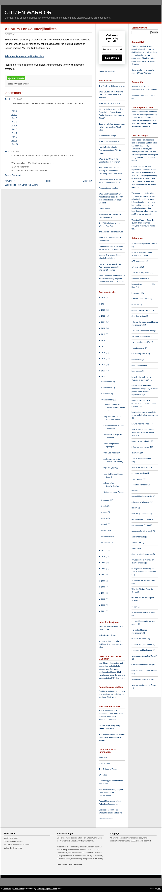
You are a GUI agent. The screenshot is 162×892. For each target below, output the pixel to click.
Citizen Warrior (28, 12)
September (108, 400)
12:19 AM (17, 99)
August (107, 500)
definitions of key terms (141, 310)
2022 (103, 316)
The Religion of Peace (108, 769)
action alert (136, 267)
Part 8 (14, 137)
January (107, 542)
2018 (103, 340)
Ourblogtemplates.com (47, 889)
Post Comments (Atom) (27, 185)
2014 (103, 365)
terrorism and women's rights (143, 612)
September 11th (138, 537)
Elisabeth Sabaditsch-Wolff (143, 331)
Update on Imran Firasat (114, 492)
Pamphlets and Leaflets (108, 188)
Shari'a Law (137, 543)
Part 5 (14, 125)
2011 (103, 550)
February (107, 536)
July (105, 506)
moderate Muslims (139, 473)
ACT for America (139, 261)
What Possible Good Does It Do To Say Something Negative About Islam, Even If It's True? (112, 279)
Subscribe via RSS (107, 71)
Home (49, 181)
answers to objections (141, 273)
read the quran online (141, 514)
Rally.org (147, 49)
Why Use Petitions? (112, 453)
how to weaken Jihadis (141, 441)
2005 (103, 587)
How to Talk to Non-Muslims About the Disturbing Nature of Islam (144, 433)
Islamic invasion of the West (143, 459)
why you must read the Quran (144, 685)
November (108, 388)
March (106, 530)
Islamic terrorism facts (141, 467)
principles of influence (141, 502)
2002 (103, 605)
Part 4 (14, 122)
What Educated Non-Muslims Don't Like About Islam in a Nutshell (111, 95)
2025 (103, 298)
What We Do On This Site (109, 103)
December (108, 382)
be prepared (137, 293)
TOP (159, 889)
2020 (103, 328)
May (106, 518)
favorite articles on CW (141, 342)
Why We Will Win (111, 468)
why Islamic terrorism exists (143, 679)
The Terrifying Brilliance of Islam (112, 86)
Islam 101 (103, 757)
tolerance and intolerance (142, 650)
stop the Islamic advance (142, 554)
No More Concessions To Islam (16, 845)
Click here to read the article (69, 864)
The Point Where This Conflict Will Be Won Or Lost (114, 408)
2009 (103, 562)
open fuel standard (139, 485)
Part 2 (14, 114)
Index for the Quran (107, 635)
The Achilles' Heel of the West (111, 232)
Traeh (7, 99)
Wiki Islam (103, 775)
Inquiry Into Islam (11, 838)
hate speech (137, 371)
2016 (103, 353)
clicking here (137, 52)
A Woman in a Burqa (107, 136)
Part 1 (14, 111)
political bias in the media (142, 496)
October (107, 394)
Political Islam (104, 763)
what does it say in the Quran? (144, 656)
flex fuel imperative (139, 354)
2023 (103, 310)
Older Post (87, 181)
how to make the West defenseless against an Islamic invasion (144, 403)
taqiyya (135, 187)
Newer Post (10, 181)
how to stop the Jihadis (141, 424)
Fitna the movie (138, 348)
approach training (139, 278)
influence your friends (141, 447)
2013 (103, 371)
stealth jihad (137, 548)
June (106, 512)
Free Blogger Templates (13, 889)
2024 (103, 304)
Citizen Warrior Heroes (13, 841)
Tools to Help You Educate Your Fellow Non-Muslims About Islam (112, 127)
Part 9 (14, 140)
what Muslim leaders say (142, 665)
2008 (103, 569)
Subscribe (112, 57)
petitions (135, 490)
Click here (111, 697)
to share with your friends (142, 644)
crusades (136, 305)
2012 (103, 377)
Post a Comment (13, 175)
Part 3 (14, 118)
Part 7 (14, 133)
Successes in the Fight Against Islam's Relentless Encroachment (111, 792)
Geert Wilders (137, 365)
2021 (103, 322)
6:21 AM (15, 151)
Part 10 (14, 144)
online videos (137, 479)
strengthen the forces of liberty (144, 580)
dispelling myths (138, 316)
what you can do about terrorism (145, 670)
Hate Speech (104, 209)
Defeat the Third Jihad (13, 848)
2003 (103, 599)
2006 (103, 581)
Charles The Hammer (141, 299)
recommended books (140, 519)
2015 (103, 359)
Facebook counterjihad (141, 336)
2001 (103, 611)
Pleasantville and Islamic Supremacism (76, 841)
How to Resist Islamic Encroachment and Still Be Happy (110, 150)
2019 (103, 334)
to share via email (139, 639)
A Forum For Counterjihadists (30, 29)
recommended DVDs (140, 525)
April (106, 524)
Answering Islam (105, 819)
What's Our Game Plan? (109, 141)
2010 (103, 557)
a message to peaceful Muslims (145, 244)
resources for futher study (142, 531)
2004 (103, 593)
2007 (103, 575)
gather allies (137, 360)
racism (134, 508)
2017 (103, 346)
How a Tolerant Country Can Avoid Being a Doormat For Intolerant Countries (110, 267)
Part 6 (14, 129)
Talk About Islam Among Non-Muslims (24, 56)
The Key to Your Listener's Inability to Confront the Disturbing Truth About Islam (110, 171)
